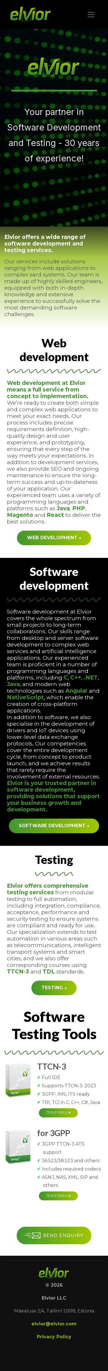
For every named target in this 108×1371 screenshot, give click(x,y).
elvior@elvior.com (54, 1324)
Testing (54, 987)
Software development (54, 825)
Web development (54, 537)
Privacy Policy (54, 1336)
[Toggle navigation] (91, 14)
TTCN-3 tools (58, 1113)
